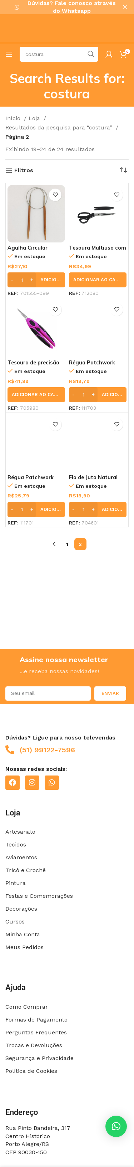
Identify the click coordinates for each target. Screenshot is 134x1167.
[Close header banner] (125, 7)
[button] (36, 279)
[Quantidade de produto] (21, 279)
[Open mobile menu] (9, 54)
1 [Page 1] (67, 544)
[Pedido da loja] (123, 170)
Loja (35, 118)
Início (13, 118)
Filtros (23, 170)
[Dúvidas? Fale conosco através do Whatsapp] (17, 7)
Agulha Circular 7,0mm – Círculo (28, 250)
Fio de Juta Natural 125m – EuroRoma (93, 480)
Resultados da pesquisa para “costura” (59, 127)
